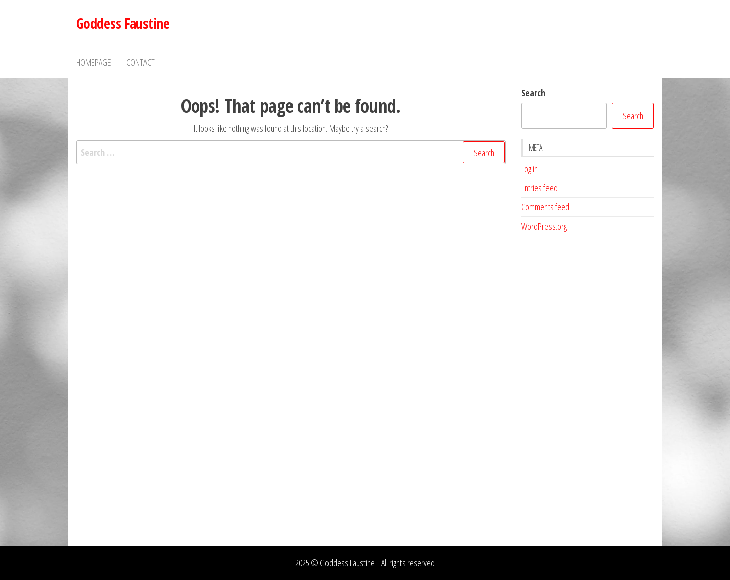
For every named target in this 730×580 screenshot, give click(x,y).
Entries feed (539, 188)
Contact (140, 62)
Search (533, 93)
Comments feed (545, 207)
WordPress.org (544, 226)
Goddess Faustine (122, 23)
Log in (529, 169)
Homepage (93, 62)
